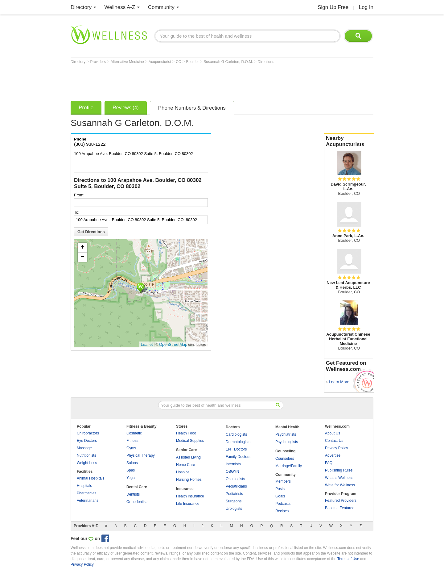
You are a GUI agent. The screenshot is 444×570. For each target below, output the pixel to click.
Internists (233, 464)
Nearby (349, 141)
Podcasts (282, 503)
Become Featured (339, 508)
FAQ (328, 463)
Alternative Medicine (128, 62)
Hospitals (84, 486)
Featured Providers (340, 500)
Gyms (131, 448)
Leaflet (147, 344)
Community (161, 7)
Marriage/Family (288, 466)
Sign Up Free (333, 7)
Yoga (130, 478)
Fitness (132, 440)
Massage (84, 448)
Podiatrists (234, 494)
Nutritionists (86, 455)
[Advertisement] (183, 81)
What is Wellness (339, 478)
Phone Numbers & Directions (192, 108)
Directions (266, 62)
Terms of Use (348, 559)
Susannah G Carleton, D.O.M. (229, 62)
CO (179, 62)
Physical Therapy (140, 455)
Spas (130, 470)
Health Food (186, 433)
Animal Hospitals (90, 478)
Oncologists (235, 479)
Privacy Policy (336, 448)
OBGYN (232, 471)
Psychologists (286, 442)
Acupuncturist (160, 62)
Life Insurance (187, 503)
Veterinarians (87, 500)
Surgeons (233, 501)
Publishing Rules (338, 470)
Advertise (332, 455)
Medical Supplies (190, 440)
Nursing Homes (189, 479)
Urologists (234, 508)
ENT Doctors (236, 449)
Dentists (133, 494)
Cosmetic (134, 433)
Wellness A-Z (120, 7)
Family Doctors (238, 457)
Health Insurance (190, 496)
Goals (280, 496)
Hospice (182, 472)
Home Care (185, 465)
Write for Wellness (340, 485)
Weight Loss (87, 463)
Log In (366, 7)
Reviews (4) (125, 107)
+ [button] (82, 247)
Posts (280, 489)
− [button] (82, 257)
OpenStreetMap (173, 344)
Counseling (285, 451)
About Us (332, 433)
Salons (132, 463)
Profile (86, 108)
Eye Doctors (87, 440)
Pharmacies (86, 493)
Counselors (284, 458)
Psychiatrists (285, 434)
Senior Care (186, 450)
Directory (81, 7)
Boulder (193, 62)
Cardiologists (236, 434)
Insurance (185, 489)
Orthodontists (137, 502)
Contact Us (334, 440)
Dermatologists (238, 442)
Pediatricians (236, 486)
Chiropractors (88, 433)
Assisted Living (188, 457)
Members (283, 481)
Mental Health (287, 427)
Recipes (282, 511)
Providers (98, 62)
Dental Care (136, 487)
